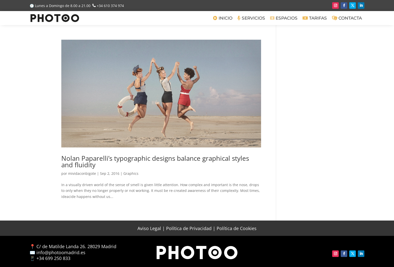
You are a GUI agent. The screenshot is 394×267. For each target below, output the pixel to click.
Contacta (347, 18)
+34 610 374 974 (110, 5)
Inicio (222, 18)
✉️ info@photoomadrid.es (57, 252)
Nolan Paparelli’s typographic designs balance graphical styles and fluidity (155, 161)
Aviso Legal (149, 228)
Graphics (130, 173)
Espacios (284, 18)
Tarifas (315, 18)
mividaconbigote (82, 173)
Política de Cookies (237, 228)
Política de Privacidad (189, 228)
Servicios (251, 18)
